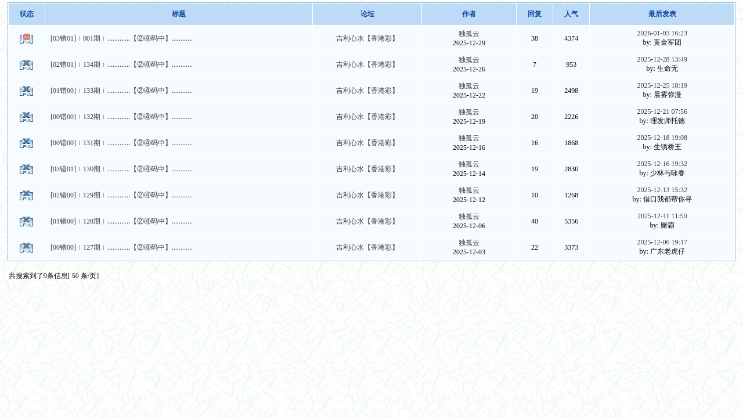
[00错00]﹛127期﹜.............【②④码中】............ (122, 247)
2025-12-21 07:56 (662, 111)
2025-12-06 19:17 (662, 242)
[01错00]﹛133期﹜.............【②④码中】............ (122, 91)
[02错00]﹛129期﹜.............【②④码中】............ (122, 195)
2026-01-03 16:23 (662, 33)
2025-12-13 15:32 (662, 190)
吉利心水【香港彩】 (367, 38)
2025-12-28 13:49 (662, 59)
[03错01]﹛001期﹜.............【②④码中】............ (122, 38)
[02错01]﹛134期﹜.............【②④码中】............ (122, 64)
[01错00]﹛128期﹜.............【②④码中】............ (122, 221)
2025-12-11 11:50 (662, 216)
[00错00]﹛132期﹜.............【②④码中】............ (122, 117)
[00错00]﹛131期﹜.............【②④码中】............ (122, 143)
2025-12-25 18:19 (662, 85)
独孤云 (469, 34)
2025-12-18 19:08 (662, 138)
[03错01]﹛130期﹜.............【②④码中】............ (122, 169)
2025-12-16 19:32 (662, 164)
